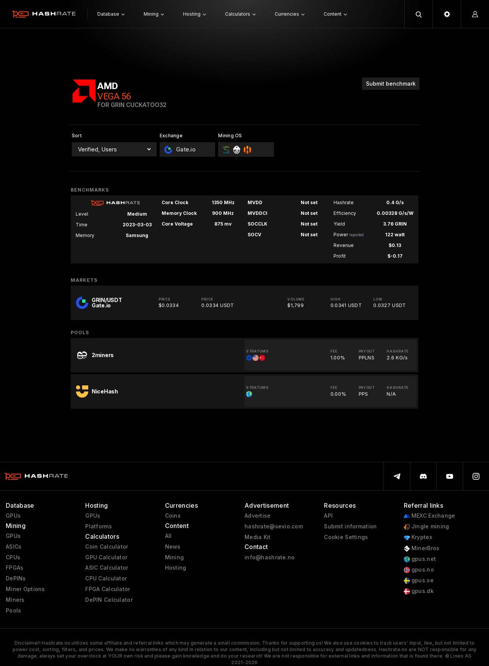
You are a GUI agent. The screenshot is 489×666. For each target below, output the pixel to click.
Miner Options (25, 589)
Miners (15, 600)
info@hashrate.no (269, 557)
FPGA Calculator (107, 589)
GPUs (13, 516)
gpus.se (419, 580)
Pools (13, 611)
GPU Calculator (106, 557)
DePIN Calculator (108, 600)
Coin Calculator (106, 547)
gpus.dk (419, 591)
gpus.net (420, 559)
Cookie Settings (346, 537)
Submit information (350, 526)
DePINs (16, 578)
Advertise (257, 516)
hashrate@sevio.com (273, 526)
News (173, 547)
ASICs (13, 547)
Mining (174, 557)
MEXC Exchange (429, 516)
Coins (173, 516)
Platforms (98, 526)
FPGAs (14, 568)
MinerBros (422, 548)
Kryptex (418, 537)
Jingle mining (426, 526)
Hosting (175, 568)
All (168, 536)
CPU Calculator (106, 578)
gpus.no (419, 570)
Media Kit (257, 537)
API (328, 516)
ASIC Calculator (106, 568)
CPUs (13, 557)
